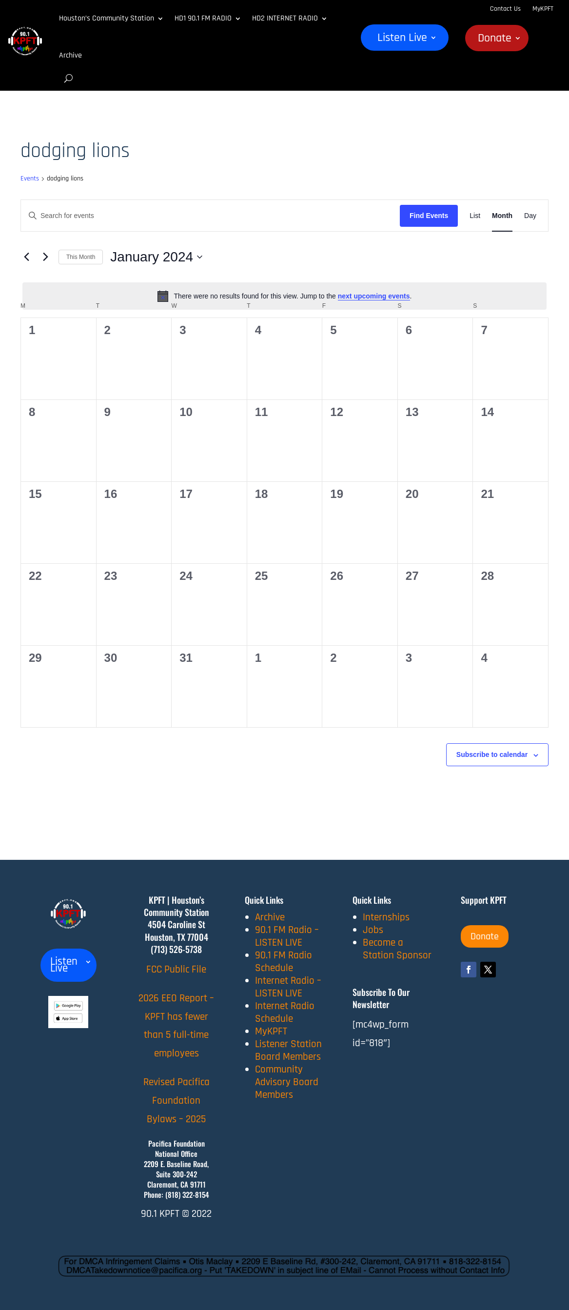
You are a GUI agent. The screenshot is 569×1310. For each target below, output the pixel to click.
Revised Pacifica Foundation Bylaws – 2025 (176, 1100)
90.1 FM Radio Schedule (283, 961)
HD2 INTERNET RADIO (285, 18)
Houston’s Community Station (106, 18)
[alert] (284, 296)
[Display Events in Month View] (502, 215)
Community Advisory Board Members (286, 1082)
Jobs (373, 929)
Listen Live (402, 39)
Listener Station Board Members (288, 1050)
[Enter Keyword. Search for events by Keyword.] (210, 215)
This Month (80, 257)
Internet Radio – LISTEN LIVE (288, 987)
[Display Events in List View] (475, 215)
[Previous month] (26, 257)
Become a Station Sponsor (397, 949)
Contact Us (505, 8)
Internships (386, 917)
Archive (70, 55)
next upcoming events (374, 296)
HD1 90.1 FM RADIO (203, 18)
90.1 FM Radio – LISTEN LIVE (287, 936)
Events (29, 178)
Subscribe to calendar (492, 754)
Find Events (429, 215)
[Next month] (45, 257)
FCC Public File (176, 969)
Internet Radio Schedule (284, 1012)
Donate (494, 40)
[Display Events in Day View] (530, 215)
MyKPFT (542, 8)
